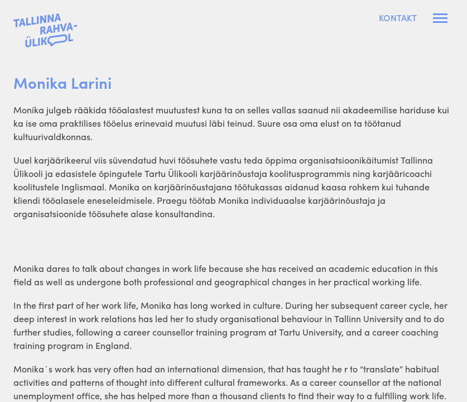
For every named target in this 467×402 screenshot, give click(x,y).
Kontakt (398, 17)
